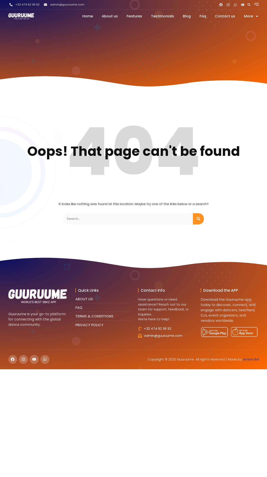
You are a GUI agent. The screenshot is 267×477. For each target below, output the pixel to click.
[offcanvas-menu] (256, 4)
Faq (203, 16)
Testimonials (162, 16)
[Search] (198, 218)
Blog (187, 16)
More (251, 16)
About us (110, 16)
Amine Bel (251, 359)
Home (87, 16)
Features (134, 16)
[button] (248, 4)
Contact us (225, 16)
